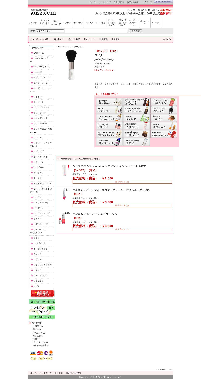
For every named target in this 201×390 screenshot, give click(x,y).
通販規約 (37, 329)
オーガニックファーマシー (133, 22)
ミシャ (37, 238)
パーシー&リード (41, 203)
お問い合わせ (133, 2)
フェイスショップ (42, 213)
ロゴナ (37, 286)
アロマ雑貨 (100, 23)
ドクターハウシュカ (43, 183)
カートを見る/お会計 (163, 1)
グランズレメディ (42, 107)
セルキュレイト (41, 157)
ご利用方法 (36, 323)
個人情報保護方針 (41, 345)
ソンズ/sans (39, 167)
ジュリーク (39, 137)
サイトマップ (105, 2)
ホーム (93, 2)
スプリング (39, 151)
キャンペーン (90, 39)
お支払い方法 (39, 333)
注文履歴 (115, 39)
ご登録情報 (38, 336)
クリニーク (39, 102)
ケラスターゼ (40, 113)
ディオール (39, 173)
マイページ (147, 2)
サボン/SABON (40, 123)
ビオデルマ (39, 208)
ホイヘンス (156, 23)
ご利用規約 (38, 326)
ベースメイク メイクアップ (45, 22)
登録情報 (103, 39)
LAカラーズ (39, 53)
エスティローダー (42, 83)
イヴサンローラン (42, 77)
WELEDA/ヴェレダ (42, 67)
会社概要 (59, 373)
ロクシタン (39, 281)
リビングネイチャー (43, 265)
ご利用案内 (119, 2)
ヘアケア (67, 23)
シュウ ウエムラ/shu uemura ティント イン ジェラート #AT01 (109, 166)
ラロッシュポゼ (41, 249)
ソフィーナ (39, 162)
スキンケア (33, 23)
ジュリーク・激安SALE (111, 22)
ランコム (38, 254)
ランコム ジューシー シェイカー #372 (95, 213)
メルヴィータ (40, 243)
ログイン (167, 39)
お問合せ (37, 339)
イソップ (38, 72)
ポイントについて (41, 342)
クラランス (39, 97)
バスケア (89, 23)
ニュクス (38, 197)
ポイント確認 (74, 39)
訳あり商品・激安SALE (122, 22)
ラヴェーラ (39, 259)
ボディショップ (41, 224)
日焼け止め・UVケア (56, 22)
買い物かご (59, 39)
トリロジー (39, 178)
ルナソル (38, 270)
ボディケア (78, 23)
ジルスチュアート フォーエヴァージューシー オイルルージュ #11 (111, 190)
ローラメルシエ (41, 275)
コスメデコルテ (41, 118)
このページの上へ (164, 369)
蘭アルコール (145, 22)
